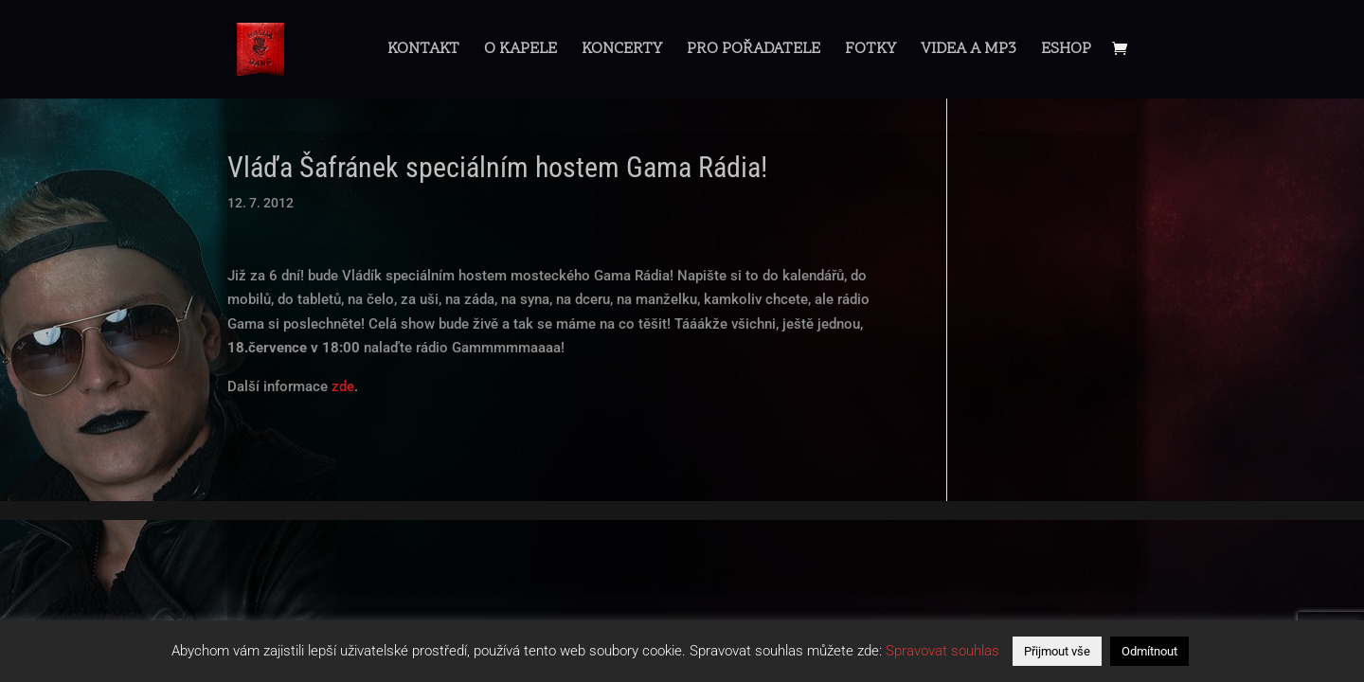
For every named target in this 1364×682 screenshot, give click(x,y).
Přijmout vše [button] (1057, 651)
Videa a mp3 (968, 52)
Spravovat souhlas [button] (942, 650)
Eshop (1066, 52)
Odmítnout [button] (1149, 651)
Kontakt (423, 52)
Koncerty (622, 52)
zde (343, 386)
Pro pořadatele (753, 52)
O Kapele (520, 52)
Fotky (870, 52)
